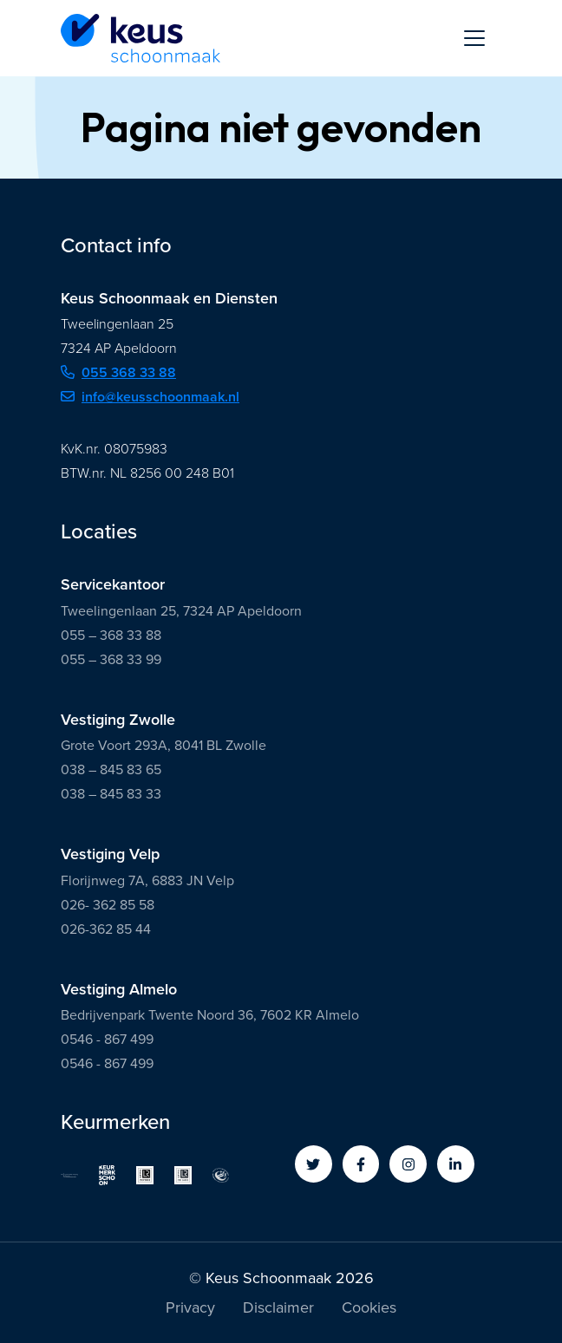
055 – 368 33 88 (111, 635)
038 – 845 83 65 (111, 769)
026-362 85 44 (106, 929)
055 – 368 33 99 (111, 659)
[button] (313, 1164)
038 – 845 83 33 (111, 794)
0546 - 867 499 (107, 1039)
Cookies (369, 1309)
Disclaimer (278, 1309)
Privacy (190, 1309)
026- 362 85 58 (107, 905)
